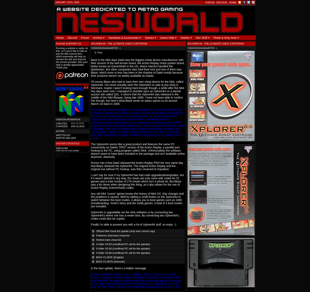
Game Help (168, 37)
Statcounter (62, 148)
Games (150, 37)
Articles (186, 37)
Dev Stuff (203, 37)
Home (60, 37)
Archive (99, 37)
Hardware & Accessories (125, 37)
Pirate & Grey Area (226, 37)
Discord (72, 37)
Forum (85, 37)
